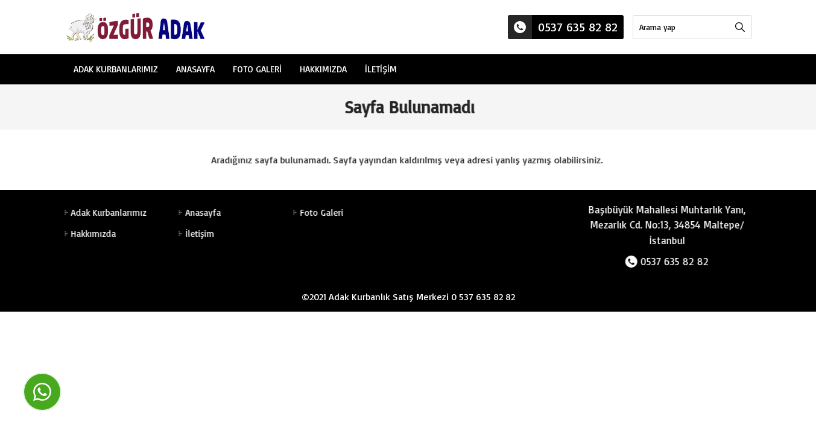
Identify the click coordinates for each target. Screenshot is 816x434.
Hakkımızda (323, 69)
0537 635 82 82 (563, 27)
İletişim (381, 69)
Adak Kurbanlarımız (116, 69)
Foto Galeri (257, 69)
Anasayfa (195, 69)
